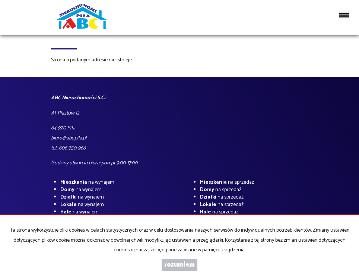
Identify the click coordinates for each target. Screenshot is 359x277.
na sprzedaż (227, 182)
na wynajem (87, 182)
